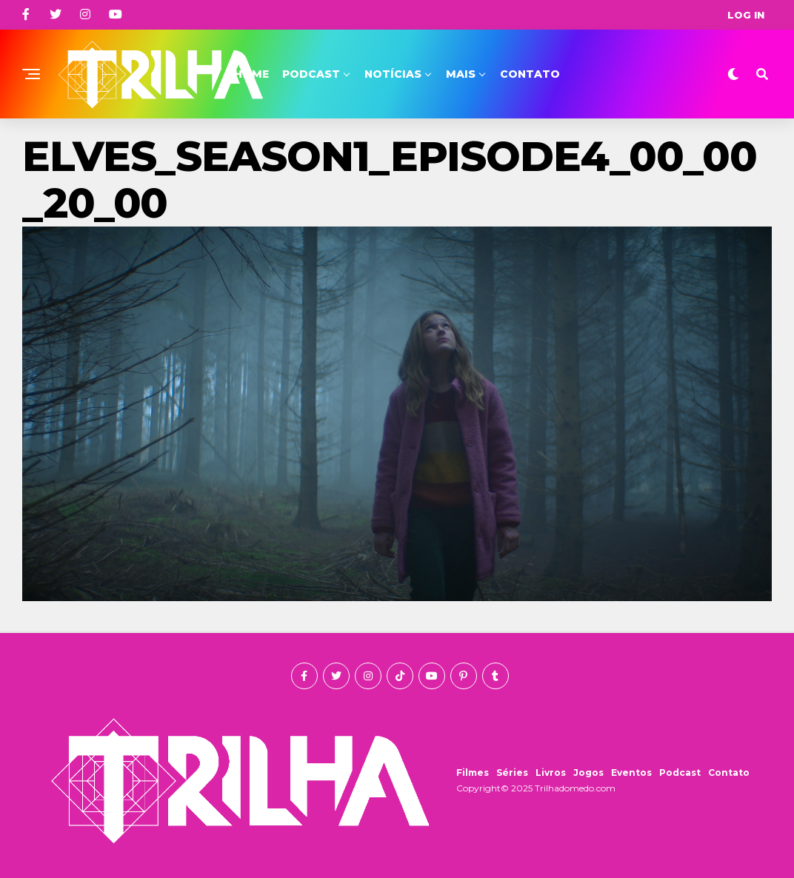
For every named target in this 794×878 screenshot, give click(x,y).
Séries (512, 772)
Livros (551, 772)
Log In (745, 15)
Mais (461, 74)
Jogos (588, 772)
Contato (530, 74)
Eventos (631, 772)
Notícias (392, 74)
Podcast (311, 74)
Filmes (472, 772)
